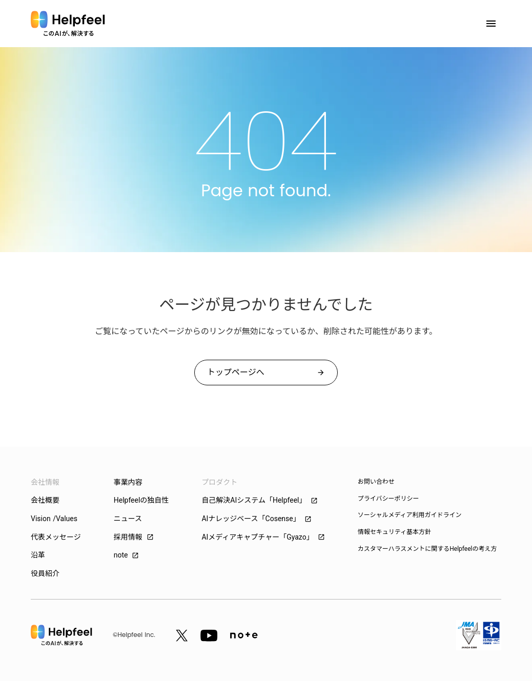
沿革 (38, 555)
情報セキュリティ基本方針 (394, 531)
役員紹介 (45, 573)
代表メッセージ (56, 537)
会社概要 (45, 500)
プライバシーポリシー (388, 498)
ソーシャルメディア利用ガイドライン (410, 515)
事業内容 (128, 482)
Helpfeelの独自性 (141, 500)
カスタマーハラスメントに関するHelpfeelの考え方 (427, 548)
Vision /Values (54, 518)
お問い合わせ (376, 481)
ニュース (128, 518)
